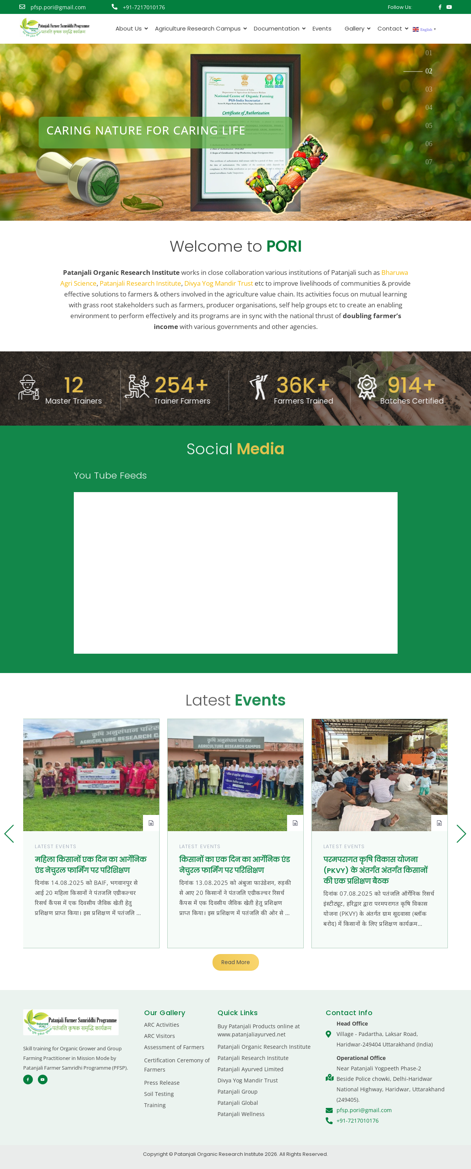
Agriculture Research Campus (199, 28)
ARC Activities (161, 1024)
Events (322, 28)
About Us (130, 28)
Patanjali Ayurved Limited (251, 1069)
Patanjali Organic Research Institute (264, 1046)
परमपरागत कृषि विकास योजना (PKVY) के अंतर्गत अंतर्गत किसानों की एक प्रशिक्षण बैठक (375, 870)
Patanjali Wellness (241, 1114)
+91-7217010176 (144, 7)
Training (155, 1105)
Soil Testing (159, 1093)
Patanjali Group (238, 1091)
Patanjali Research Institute (140, 283)
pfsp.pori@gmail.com (58, 7)
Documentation (278, 28)
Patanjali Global (238, 1102)
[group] (91, 834)
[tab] (429, 53)
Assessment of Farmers (174, 1047)
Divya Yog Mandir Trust (218, 283)
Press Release (162, 1082)
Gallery (356, 28)
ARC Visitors (159, 1035)
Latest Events (55, 846)
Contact (391, 28)
